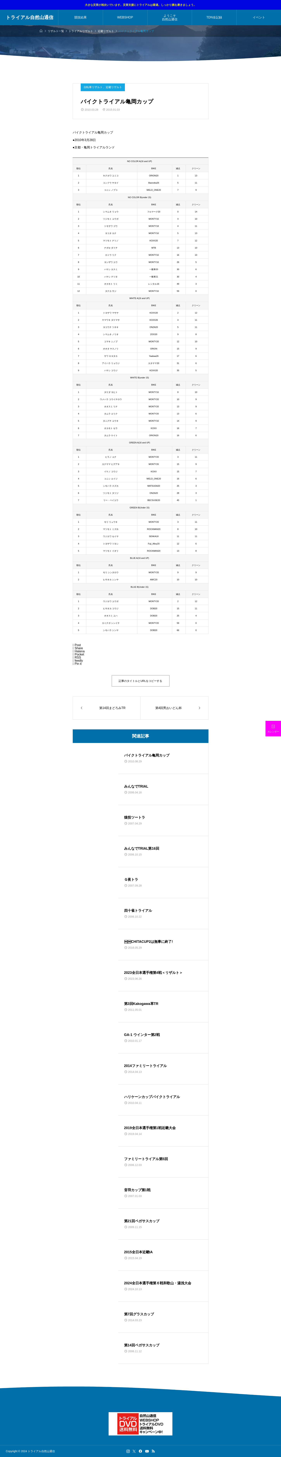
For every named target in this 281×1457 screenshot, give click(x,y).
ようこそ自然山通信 (169, 17)
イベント (259, 17)
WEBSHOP (125, 17)
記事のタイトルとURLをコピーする (140, 680)
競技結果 (80, 17)
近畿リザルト (114, 87)
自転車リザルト (93, 87)
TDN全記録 (214, 17)
